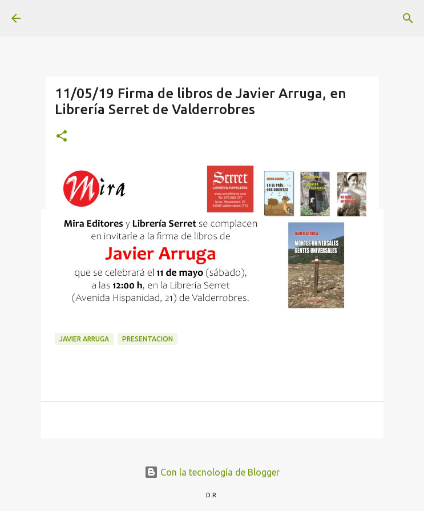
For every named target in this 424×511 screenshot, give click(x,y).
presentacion (147, 339)
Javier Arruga (84, 339)
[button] (61, 136)
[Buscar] (408, 18)
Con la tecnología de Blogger (212, 472)
